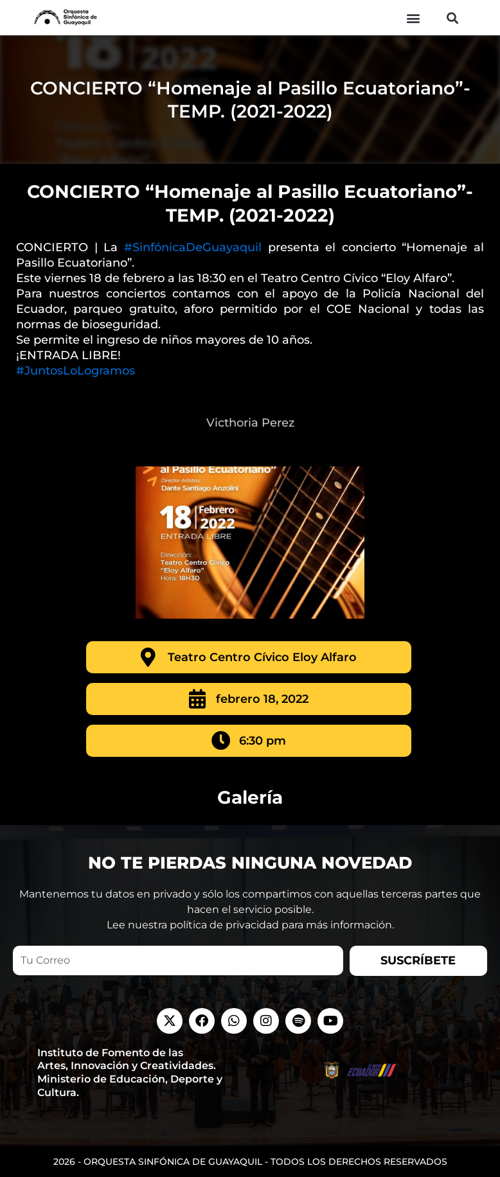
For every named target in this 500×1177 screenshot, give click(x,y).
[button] (413, 17)
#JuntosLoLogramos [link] (75, 371)
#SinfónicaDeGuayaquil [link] (193, 247)
